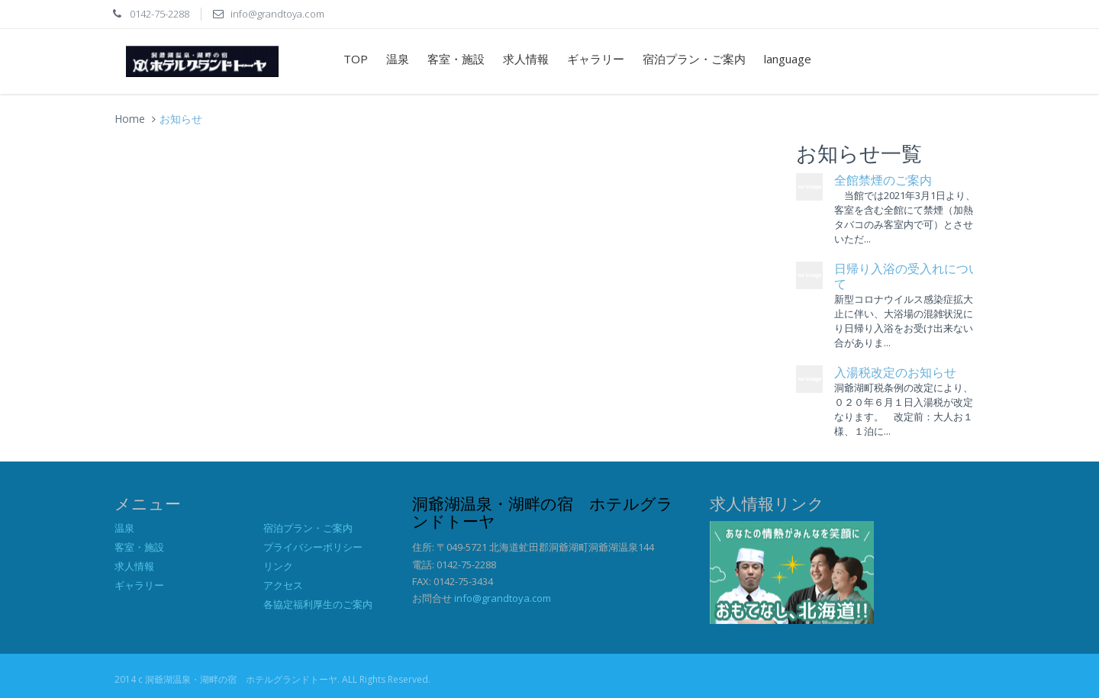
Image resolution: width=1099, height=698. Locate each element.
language (787, 58)
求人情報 (526, 58)
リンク (278, 566)
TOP (355, 58)
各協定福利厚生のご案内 (317, 604)
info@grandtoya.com (502, 598)
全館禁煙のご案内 (883, 180)
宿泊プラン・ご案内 (694, 58)
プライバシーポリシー (313, 547)
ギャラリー (595, 58)
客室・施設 (456, 58)
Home (129, 118)
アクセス (283, 585)
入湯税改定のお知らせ (895, 372)
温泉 (397, 58)
